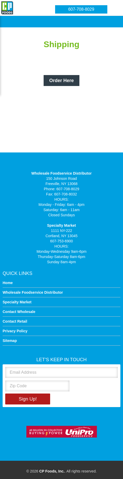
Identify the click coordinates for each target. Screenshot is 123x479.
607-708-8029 (81, 9)
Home (8, 283)
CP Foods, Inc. (52, 471)
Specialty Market (17, 302)
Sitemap (10, 341)
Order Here (61, 80)
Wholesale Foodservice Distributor (33, 292)
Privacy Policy (15, 331)
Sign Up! (28, 399)
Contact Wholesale (19, 312)
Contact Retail (15, 321)
